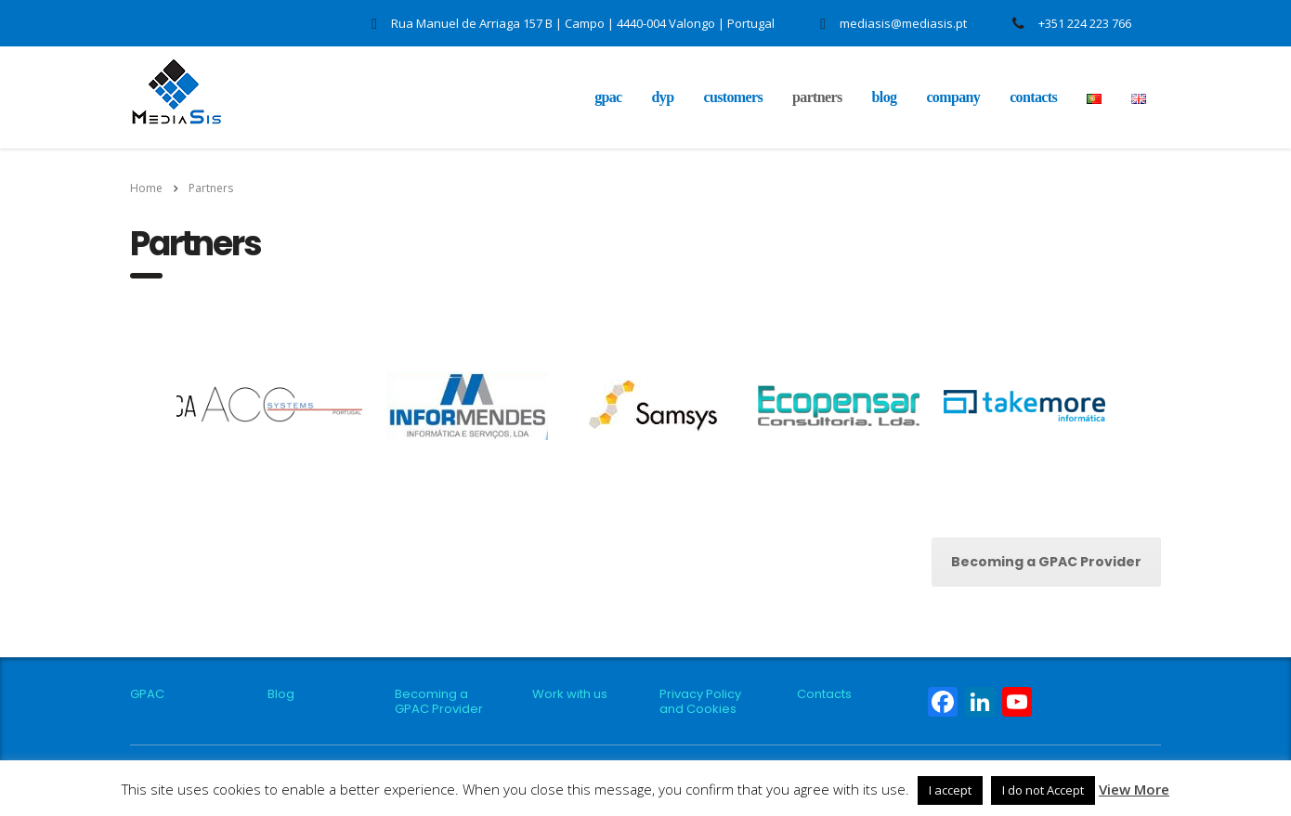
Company (953, 97)
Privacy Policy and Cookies (700, 702)
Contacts (1033, 97)
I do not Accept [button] (1043, 790)
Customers (733, 97)
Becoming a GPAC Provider (1046, 561)
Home (146, 188)
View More (1134, 789)
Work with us (569, 694)
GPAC (607, 97)
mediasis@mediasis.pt (903, 23)
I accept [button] (950, 790)
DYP (663, 97)
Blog (884, 97)
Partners (817, 97)
